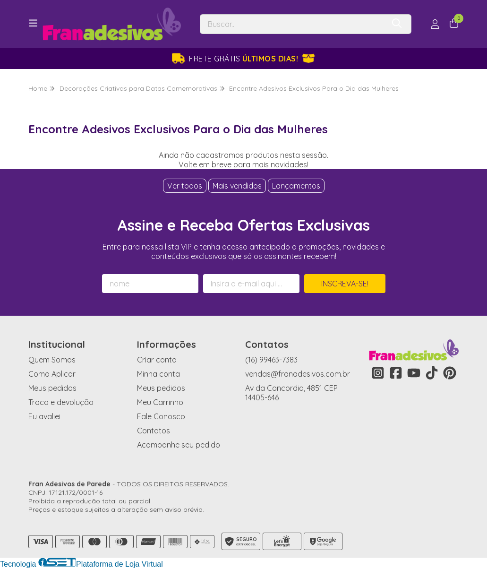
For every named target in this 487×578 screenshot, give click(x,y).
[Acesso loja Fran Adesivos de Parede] (435, 24)
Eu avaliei (44, 416)
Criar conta (157, 359)
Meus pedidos (52, 388)
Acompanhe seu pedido (178, 444)
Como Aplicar (52, 374)
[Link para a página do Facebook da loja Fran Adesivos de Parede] (395, 373)
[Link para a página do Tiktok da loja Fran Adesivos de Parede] (431, 373)
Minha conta (158, 374)
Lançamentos (296, 185)
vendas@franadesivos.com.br (297, 374)
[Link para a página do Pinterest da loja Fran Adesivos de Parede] (449, 373)
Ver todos (184, 185)
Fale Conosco (161, 416)
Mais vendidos (237, 185)
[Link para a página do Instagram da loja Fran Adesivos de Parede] (377, 373)
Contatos (153, 430)
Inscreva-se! (344, 283)
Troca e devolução (61, 402)
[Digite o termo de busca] (292, 24)
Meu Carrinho (160, 402)
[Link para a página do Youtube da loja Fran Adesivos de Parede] (413, 373)
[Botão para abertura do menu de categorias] (33, 23)
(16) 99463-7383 (271, 359)
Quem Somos (52, 359)
